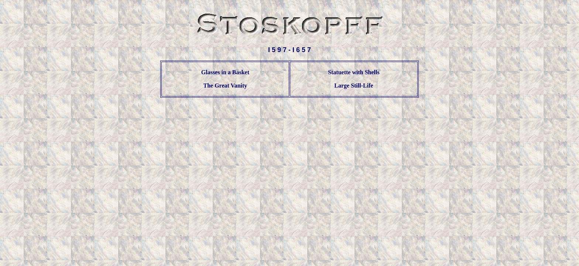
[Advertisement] (289, 120)
